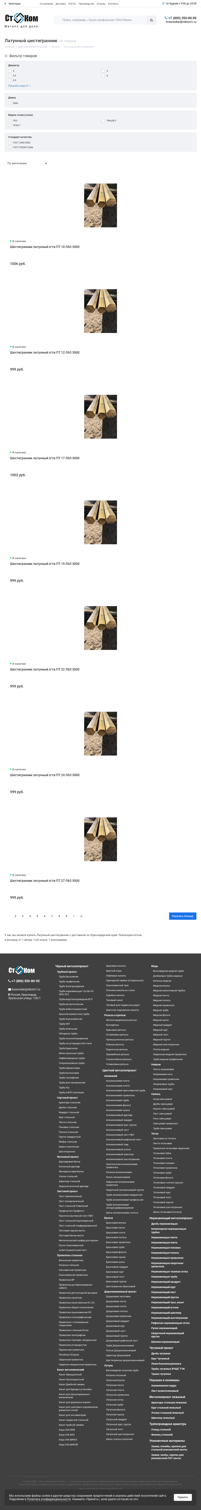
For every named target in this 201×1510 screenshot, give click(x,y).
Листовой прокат (67, 1191)
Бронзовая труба (115, 1247)
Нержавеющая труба (164, 1276)
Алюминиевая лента (117, 1080)
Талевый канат (114, 1000)
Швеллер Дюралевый (118, 1355)
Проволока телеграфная (72, 1335)
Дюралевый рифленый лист (122, 1340)
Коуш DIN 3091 (67, 1434)
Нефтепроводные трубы (72, 1058)
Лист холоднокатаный (71, 1201)
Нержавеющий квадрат (166, 1281)
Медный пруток (162, 1039)
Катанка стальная (69, 1265)
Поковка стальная (69, 1127)
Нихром (156, 1064)
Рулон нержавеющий (164, 1328)
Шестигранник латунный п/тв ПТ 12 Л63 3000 (44, 352)
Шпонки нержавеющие (165, 1341)
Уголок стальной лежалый (167, 1412)
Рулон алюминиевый (118, 1177)
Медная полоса (161, 1000)
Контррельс (112, 1025)
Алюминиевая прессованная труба (125, 1090)
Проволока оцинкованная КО (75, 1312)
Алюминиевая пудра (163, 1385)
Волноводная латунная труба (122, 1370)
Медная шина (161, 1020)
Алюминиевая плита (118, 1085)
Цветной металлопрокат (119, 1070)
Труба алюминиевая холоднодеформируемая (120, 1206)
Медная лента (161, 995)
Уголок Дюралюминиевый (121, 1350)
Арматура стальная (69, 1102)
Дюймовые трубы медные (168, 975)
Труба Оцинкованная (70, 1019)
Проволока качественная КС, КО (77, 1302)
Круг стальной (67, 1117)
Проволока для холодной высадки (78, 1292)
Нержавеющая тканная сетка (169, 1271)
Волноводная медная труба (168, 971)
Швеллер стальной (69, 1181)
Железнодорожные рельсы (121, 1020)
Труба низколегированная (73, 1038)
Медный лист (160, 1034)
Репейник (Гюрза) (69, 1354)
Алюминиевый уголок (118, 1149)
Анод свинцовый (162, 1099)
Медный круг (160, 1030)
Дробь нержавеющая (164, 1223)
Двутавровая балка (69, 1161)
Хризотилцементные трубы (74, 1014)
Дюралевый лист (116, 1331)
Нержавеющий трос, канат (167, 1302)
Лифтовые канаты (116, 975)
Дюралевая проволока (118, 1316)
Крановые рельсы (116, 1030)
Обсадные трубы (68, 1033)
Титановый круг (162, 1192)
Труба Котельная (68, 1028)
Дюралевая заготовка (118, 1296)
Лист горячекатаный (70, 1196)
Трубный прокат (67, 971)
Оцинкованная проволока (73, 1275)
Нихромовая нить (163, 1074)
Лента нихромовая (163, 1069)
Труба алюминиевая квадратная (124, 1194)
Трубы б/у (64, 1087)
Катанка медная (162, 980)
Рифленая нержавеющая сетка (170, 1323)
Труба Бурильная (68, 1048)
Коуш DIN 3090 (67, 1429)
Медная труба (160, 1010)
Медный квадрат (162, 1025)
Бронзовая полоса (116, 1237)
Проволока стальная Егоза (73, 1330)
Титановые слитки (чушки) (168, 1182)
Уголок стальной (68, 1176)
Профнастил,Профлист (71, 1210)
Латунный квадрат (116, 1419)
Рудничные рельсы (117, 1049)
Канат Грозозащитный (71, 1379)
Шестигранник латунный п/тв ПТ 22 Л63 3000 (44, 669)
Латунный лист (114, 1429)
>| (81, 916)
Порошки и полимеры (164, 1380)
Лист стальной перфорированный (78, 1225)
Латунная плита (115, 1390)
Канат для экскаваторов (72, 1415)
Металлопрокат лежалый (167, 1397)
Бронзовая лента (115, 1227)
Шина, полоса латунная (119, 1439)
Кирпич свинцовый (164, 1108)
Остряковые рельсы (117, 1034)
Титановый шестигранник (167, 1207)
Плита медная (161, 1049)
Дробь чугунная (160, 1353)
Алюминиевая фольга (118, 1105)
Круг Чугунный (160, 1358)
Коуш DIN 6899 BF (68, 1444)
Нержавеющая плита (164, 1242)
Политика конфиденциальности (49, 1499)
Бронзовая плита (115, 1232)
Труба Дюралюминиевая (120, 1345)
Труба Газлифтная (69, 1077)
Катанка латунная (116, 1375)
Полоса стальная (68, 1132)
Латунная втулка (115, 1380)
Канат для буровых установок (75, 1389)
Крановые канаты (116, 965)
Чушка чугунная (161, 1373)
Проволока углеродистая (73, 1345)
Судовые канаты (115, 995)
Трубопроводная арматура (167, 1424)
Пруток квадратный (70, 1136)
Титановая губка (162, 1153)
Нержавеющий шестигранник (169, 1317)
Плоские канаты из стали (120, 990)
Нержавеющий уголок (165, 1307)
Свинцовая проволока (165, 1123)
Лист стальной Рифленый (73, 1206)
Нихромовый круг (163, 1089)
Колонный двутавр (69, 1166)
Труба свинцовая (162, 1128)
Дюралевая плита (116, 1306)
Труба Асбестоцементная (73, 1009)
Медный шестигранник (166, 1044)
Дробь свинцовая (163, 1104)
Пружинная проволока (71, 1349)
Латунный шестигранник (120, 1434)
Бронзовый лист (115, 1276)
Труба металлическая (71, 1004)
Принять (183, 1497)
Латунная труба (114, 1404)
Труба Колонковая (69, 1073)
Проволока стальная (69, 1255)
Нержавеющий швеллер (166, 1312)
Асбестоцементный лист (73, 1250)
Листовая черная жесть (72, 1230)
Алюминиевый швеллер (120, 1154)
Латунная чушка (115, 1414)
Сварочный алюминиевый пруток (125, 1190)
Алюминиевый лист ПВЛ (120, 1134)
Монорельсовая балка (71, 1171)
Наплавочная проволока (72, 1270)
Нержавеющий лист (163, 1292)
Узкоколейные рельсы (119, 1059)
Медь (154, 966)
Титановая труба (162, 1172)
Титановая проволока (165, 1167)
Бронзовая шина (115, 1262)
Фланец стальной (162, 1434)
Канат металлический (70, 1369)
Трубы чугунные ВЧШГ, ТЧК (168, 1368)
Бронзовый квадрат (117, 1267)
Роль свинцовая (162, 1118)
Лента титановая (162, 1143)
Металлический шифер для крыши (78, 1240)
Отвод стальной (161, 1429)
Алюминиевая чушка (118, 1110)
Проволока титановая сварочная (171, 1148)
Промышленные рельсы (120, 1039)
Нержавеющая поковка (166, 1247)
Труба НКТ (64, 1023)
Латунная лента (115, 1385)
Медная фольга (161, 1015)
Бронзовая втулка (116, 1222)
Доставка (61, 3)
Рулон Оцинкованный (71, 1245)
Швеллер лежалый (163, 1417)
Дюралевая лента (116, 1301)
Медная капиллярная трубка (169, 990)
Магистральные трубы (71, 1053)
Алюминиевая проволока (120, 1095)
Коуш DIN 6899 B (68, 1439)
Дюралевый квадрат (117, 1321)
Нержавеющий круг (163, 1287)
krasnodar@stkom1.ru (181, 22)
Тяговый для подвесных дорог (123, 1005)
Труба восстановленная (72, 1082)
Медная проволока (163, 1005)
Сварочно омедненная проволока (77, 1364)
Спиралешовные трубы (72, 1063)
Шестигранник (67, 1151)
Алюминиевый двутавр (119, 1115)
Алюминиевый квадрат (119, 1120)
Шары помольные (69, 1146)
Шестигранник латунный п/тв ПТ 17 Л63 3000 (44, 458)
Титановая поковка (163, 1163)
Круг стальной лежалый (166, 1407)
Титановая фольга (163, 1177)
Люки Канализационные (166, 1363)
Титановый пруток (163, 1202)
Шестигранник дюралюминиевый (125, 1360)
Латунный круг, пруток (118, 1424)
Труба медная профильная (168, 1059)
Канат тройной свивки (71, 1425)
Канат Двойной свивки (72, 1384)
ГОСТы (72, 3)
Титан (154, 1133)
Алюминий (110, 1075)
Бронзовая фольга (116, 1252)
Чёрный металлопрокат (71, 966)
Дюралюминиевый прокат (120, 1291)
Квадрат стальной (69, 1112)
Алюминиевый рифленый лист (123, 1139)
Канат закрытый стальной (73, 1420)
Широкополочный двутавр (73, 1186)
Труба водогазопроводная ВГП (76, 999)
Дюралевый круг (115, 1326)
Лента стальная (68, 1122)
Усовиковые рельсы (117, 1064)
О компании (46, 3)
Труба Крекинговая (69, 1068)
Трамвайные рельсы (117, 1054)
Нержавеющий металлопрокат (171, 1218)
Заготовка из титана (164, 1138)
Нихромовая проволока (166, 1079)
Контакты (113, 3)
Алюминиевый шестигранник (123, 1159)
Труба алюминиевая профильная (124, 1199)
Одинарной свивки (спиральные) (125, 980)
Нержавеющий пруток (165, 1297)
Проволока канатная (70, 1297)
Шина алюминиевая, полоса (122, 1212)
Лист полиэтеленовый (164, 1390)
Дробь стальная (68, 1107)
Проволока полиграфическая (75, 1317)
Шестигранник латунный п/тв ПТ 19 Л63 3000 (44, 564)
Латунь (108, 1365)
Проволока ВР (66, 1279)
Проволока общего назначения (76, 1307)
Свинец (155, 1094)
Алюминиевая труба (117, 1100)
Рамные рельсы (115, 1044)
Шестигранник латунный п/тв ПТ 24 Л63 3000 (44, 775)
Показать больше (183, 916)
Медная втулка (161, 985)
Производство (86, 3)
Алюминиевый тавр (117, 1144)
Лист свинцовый (162, 1113)
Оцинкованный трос (117, 985)
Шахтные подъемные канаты (122, 1010)
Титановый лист (162, 1197)
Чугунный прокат (161, 1348)
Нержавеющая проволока (167, 1257)
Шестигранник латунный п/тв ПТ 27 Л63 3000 (44, 881)
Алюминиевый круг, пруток (121, 1125)
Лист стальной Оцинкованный (76, 1220)
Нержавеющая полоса (165, 1252)
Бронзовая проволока (118, 1242)
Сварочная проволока (71, 1359)
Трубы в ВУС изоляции (71, 1092)
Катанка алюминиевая (119, 1172)
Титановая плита (162, 1158)
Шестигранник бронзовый (120, 1286)
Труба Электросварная (71, 986)
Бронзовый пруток (116, 1281)
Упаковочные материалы (167, 1440)
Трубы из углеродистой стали (75, 1043)
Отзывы (101, 3)
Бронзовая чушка (115, 1257)
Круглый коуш (114, 970)
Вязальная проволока (71, 1260)
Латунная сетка (114, 1399)
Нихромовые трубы (163, 1084)
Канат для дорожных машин (75, 1402)
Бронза (108, 1217)
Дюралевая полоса (117, 1311)
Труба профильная (69, 981)
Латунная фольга (115, 1409)
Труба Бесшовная (68, 976)
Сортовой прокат (67, 1097)
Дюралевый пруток (117, 1335)
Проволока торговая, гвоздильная (78, 1340)
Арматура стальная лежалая (169, 1402)
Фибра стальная (68, 1141)
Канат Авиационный (70, 1374)
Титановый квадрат (164, 1187)
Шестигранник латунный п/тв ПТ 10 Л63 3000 (44, 247)
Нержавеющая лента (164, 1237)
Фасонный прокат (68, 1156)
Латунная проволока (117, 1394)
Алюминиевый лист (117, 1129)
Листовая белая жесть (71, 1235)
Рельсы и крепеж (115, 1015)
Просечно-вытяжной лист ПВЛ (76, 1215)
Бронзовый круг (115, 1271)
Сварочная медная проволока (169, 1054)
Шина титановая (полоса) (167, 1212)
